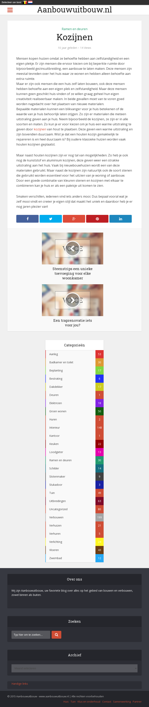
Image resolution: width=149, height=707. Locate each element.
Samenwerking (122, 701)
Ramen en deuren (74, 29)
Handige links (19, 683)
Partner (137, 701)
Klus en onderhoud (89, 701)
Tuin (73, 701)
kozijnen (40, 129)
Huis (66, 701)
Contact (106, 701)
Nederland (30, 2)
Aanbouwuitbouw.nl (74, 9)
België (25, 2)
